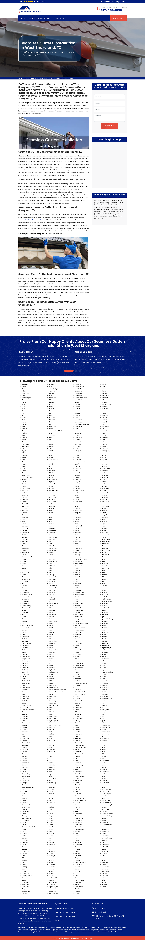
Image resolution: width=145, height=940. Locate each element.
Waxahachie (105, 771)
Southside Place (106, 608)
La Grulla (51, 858)
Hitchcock (51, 679)
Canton (24, 650)
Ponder (77, 816)
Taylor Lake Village (107, 672)
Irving (50, 756)
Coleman (24, 740)
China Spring (25, 698)
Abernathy (25, 384)
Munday (77, 636)
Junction (51, 798)
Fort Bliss (51, 488)
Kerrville (51, 827)
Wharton (104, 818)
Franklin (51, 504)
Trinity (103, 707)
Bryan (24, 610)
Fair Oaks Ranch (53, 446)
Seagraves (105, 517)
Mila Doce (78, 597)
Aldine (24, 402)
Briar (23, 583)
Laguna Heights (53, 887)
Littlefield (78, 464)
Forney (51, 486)
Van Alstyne (105, 738)
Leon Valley (78, 437)
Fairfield (51, 451)
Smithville (104, 579)
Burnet (24, 632)
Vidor (103, 752)
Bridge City (25, 588)
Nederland (78, 656)
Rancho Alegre (79, 880)
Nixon (77, 674)
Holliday (51, 683)
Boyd (23, 570)
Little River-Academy (81, 462)
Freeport (51, 508)
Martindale (78, 541)
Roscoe (104, 433)
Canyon (24, 654)
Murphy (77, 641)
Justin (50, 800)
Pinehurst (78, 796)
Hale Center (52, 608)
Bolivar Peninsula (27, 557)
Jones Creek (52, 785)
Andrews (24, 431)
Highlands (51, 674)
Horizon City (52, 701)
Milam (77, 599)
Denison (24, 847)
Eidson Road (52, 397)
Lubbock (77, 493)
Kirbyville (51, 840)
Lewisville (78, 444)
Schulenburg (105, 506)
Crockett (24, 798)
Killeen (51, 831)
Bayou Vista (25, 499)
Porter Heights (79, 829)
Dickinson (25, 860)
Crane (24, 794)
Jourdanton (52, 794)
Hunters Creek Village (55, 725)
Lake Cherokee (79, 386)
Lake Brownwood (54, 893)
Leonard (77, 440)
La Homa (51, 860)
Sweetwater (105, 659)
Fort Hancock (53, 493)
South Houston (106, 599)
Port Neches (79, 827)
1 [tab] (68, 371)
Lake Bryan (78, 384)
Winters (104, 860)
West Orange (105, 798)
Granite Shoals (53, 586)
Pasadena (78, 763)
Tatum (104, 667)
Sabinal (104, 455)
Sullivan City (105, 645)
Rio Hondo (105, 406)
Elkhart (51, 415)
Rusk (103, 453)
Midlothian (78, 590)
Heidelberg (52, 643)
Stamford (104, 628)
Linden (77, 457)
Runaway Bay (106, 451)
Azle (23, 468)
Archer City (25, 446)
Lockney (77, 477)
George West (53, 548)
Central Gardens (27, 681)
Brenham (25, 581)
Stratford (104, 641)
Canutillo (24, 652)
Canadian (25, 648)
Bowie (24, 568)
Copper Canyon (26, 774)
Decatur (24, 838)
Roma (103, 428)
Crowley (24, 809)
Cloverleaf (25, 732)
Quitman (77, 873)
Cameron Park (26, 643)
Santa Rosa (105, 497)
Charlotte (25, 690)
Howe (50, 710)
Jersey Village (52, 778)
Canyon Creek (26, 656)
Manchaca (78, 517)
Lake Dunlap (79, 391)
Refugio (104, 384)
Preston (77, 851)
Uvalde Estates (106, 732)
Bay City (24, 497)
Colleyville (25, 745)
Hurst (50, 732)
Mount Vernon (79, 630)
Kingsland (51, 833)
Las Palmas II (79, 422)
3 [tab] (79, 371)
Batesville (25, 495)
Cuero (24, 814)
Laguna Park (52, 889)
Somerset (104, 586)
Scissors (104, 508)
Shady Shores (106, 541)
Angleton (24, 433)
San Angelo (105, 464)
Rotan (103, 442)
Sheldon (104, 552)
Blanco (24, 546)
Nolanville (78, 679)
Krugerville (52, 844)
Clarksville (25, 718)
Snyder (104, 581)
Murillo (77, 639)
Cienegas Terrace (27, 705)
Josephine (51, 789)
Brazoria (24, 577)
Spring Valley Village (107, 619)
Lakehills (77, 402)
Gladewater (52, 557)
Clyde (23, 736)
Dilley (23, 862)
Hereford (51, 656)
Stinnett (104, 634)
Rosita (103, 440)
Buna (23, 623)
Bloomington (26, 548)
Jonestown (52, 787)
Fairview (51, 453)
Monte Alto (78, 617)
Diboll (24, 858)
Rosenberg (105, 437)
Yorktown (104, 884)
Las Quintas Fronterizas (82, 424)
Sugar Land (105, 643)
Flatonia (51, 473)
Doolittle (24, 871)
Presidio (77, 849)
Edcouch (51, 384)
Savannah (104, 499)
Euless (50, 437)
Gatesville (51, 546)
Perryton (77, 787)
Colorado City (26, 749)
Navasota (78, 654)
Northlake (78, 685)
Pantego (77, 756)
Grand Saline (52, 579)
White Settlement (107, 825)
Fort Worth (52, 499)
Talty (103, 665)
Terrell (103, 679)
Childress (24, 692)
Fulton (50, 526)
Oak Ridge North (80, 692)
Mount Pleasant (80, 628)
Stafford (104, 625)
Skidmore (104, 575)
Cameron (25, 641)
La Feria (51, 853)
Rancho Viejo (79, 882)
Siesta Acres (105, 568)
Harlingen (51, 623)
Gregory (51, 597)
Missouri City (79, 610)
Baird (23, 473)
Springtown (105, 621)
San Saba (104, 486)
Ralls (76, 875)
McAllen (77, 550)
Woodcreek (105, 869)
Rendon (104, 386)
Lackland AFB (53, 878)
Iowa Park (52, 752)
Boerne (24, 555)
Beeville (24, 513)
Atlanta (24, 459)
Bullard (24, 619)
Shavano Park (106, 550)
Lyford (77, 504)
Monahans (78, 612)
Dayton (24, 831)
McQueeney (78, 561)
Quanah (77, 867)
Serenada (104, 530)
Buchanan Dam (26, 612)
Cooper (24, 769)
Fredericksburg (53, 506)
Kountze (51, 842)
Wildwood (105, 840)
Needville (78, 659)
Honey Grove (53, 696)
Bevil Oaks (25, 535)
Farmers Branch (53, 459)
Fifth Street (52, 471)
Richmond (105, 397)
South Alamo (105, 597)
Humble (51, 723)
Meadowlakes (79, 563)
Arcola (24, 448)
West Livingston (106, 794)
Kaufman (51, 807)
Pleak (76, 811)
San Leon (104, 482)
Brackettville (25, 572)
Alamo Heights (26, 397)
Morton (77, 625)
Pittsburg (77, 802)
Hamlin (51, 619)
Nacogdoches (79, 643)
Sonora (104, 590)
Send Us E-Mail (100, 912)
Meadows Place (80, 566)
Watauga (104, 769)
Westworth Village (107, 816)
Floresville (52, 477)
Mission (77, 606)
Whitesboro (105, 829)
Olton (76, 712)
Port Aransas (79, 818)
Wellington (105, 780)
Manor (77, 519)
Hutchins (51, 734)
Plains (77, 805)
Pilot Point (78, 794)
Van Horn (104, 740)
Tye (103, 718)
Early (23, 889)
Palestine (78, 732)
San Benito (105, 471)
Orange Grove (79, 718)
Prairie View (78, 844)
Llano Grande (79, 473)
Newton (77, 672)
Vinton (103, 754)
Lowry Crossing (79, 490)
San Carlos (105, 473)
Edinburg (51, 393)
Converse (25, 767)
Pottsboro (78, 842)
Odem (77, 696)
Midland (77, 588)
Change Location (120, 1)
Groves (51, 601)
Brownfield (25, 597)
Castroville (25, 670)
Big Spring (25, 541)
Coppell (24, 771)
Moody (77, 621)
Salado (104, 462)
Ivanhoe (51, 763)
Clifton (24, 729)
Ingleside (51, 745)
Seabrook (104, 510)
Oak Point (78, 690)
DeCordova (25, 840)
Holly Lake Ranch (54, 685)
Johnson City (52, 783)
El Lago (51, 404)
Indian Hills (52, 740)
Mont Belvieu (79, 614)
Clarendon (25, 716)
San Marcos (105, 484)
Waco (103, 758)
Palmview (78, 740)
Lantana (77, 415)
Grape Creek (52, 588)
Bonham (24, 559)
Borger (24, 563)
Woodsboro (105, 871)
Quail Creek (78, 864)
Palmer (77, 736)
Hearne (51, 634)
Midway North (79, 592)
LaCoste (51, 880)
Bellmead (25, 517)
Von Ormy (105, 756)
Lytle (76, 506)
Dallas (24, 825)
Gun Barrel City (53, 603)
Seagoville (105, 515)
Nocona (77, 676)
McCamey (78, 552)
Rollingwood (105, 426)
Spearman (105, 612)
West (103, 787)
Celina (24, 676)
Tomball (104, 701)
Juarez (50, 796)
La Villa (51, 875)
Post (76, 833)
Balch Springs (26, 475)
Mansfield (78, 521)
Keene (50, 809)
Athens (24, 457)
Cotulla (24, 789)
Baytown (24, 502)
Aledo (24, 404)
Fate (50, 466)
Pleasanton (78, 814)
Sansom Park (106, 493)
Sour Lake (105, 594)
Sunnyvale (105, 652)
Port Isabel (78, 822)
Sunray (104, 654)
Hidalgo (51, 665)
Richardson (105, 393)
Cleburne (24, 725)
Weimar (104, 778)
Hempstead (52, 650)
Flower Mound (53, 479)
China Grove (25, 696)
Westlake (104, 807)
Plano (77, 809)
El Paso (51, 406)
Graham (51, 572)
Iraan (50, 754)
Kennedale (52, 820)
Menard (77, 575)
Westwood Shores (107, 814)
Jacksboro (52, 767)
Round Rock (105, 444)
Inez (50, 743)
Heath (50, 636)
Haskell (51, 628)
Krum (50, 847)
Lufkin (77, 497)
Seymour (104, 537)
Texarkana (105, 683)
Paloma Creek (79, 745)
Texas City (105, 685)
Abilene (24, 386)
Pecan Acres (78, 771)
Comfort (24, 760)
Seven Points (105, 535)
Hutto (50, 736)
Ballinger (24, 479)
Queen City (78, 869)
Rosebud (104, 435)
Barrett (24, 484)
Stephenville (105, 632)
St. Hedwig (105, 623)
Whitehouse (105, 827)
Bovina (24, 566)
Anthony (24, 442)
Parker (77, 760)
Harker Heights (53, 621)
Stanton (104, 630)
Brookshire (25, 592)
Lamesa (77, 409)
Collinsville (25, 747)
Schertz (104, 504)
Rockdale (104, 417)
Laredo (77, 417)
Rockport (104, 420)
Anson (24, 440)
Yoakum (104, 882)
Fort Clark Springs (54, 490)
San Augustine (106, 468)
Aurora (24, 464)
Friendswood (52, 515)
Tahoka (104, 663)
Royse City (105, 448)
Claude (24, 721)
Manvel (77, 524)
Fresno (51, 513)
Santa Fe (104, 495)
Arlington (24, 453)
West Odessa (106, 796)
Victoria (104, 749)
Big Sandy (25, 539)
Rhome (104, 391)
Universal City (106, 725)
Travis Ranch (105, 705)
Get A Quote (118, 18)
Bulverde (24, 621)
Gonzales (51, 570)
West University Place (108, 805)
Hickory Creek (53, 661)
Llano (76, 471)
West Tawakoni (106, 802)
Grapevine (52, 592)
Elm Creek (52, 417)
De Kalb (24, 833)
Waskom (104, 767)
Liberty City (78, 451)
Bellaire (24, 515)
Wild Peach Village (107, 838)
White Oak (105, 822)
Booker (24, 561)
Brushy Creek (26, 608)
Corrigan (24, 783)
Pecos (77, 778)
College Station (26, 743)
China (23, 694)
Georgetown (52, 550)
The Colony (105, 687)
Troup (103, 712)
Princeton (78, 856)
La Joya (51, 862)
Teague (104, 674)
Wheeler (104, 820)
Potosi (77, 840)
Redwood (78, 893)
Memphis (78, 572)
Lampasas (78, 411)
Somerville (105, 588)
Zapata (104, 887)
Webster (104, 776)
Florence (51, 475)
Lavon (77, 431)
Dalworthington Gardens (29, 827)
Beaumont (25, 506)
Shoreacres (105, 563)
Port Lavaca (78, 825)
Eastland (24, 893)
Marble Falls (78, 526)
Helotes (51, 645)
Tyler (103, 721)
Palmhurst (78, 738)
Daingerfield (25, 820)
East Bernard (26, 891)
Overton (77, 723)
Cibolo (24, 703)
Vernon (104, 747)
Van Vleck (104, 743)
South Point (105, 603)
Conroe (24, 765)
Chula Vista (25, 701)
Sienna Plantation (107, 566)
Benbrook (25, 528)
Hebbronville (52, 639)
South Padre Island (107, 601)
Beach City (25, 504)
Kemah (51, 814)
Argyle (24, 451)
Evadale (51, 440)
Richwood (105, 400)
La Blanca (52, 851)
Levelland (78, 442)
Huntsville (51, 729)
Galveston (52, 532)
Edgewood (52, 391)
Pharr (76, 791)
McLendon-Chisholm (81, 559)
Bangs (24, 482)
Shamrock (105, 548)
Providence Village (80, 862)
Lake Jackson (79, 393)
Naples (77, 645)
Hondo (51, 694)
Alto (23, 413)
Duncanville (25, 882)
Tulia (103, 716)
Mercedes (78, 577)
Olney (77, 710)
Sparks (104, 610)
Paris (76, 758)
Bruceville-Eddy (26, 606)
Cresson (24, 796)
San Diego (105, 475)
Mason (77, 544)
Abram (24, 389)
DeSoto (24, 853)
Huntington (52, 727)
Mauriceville (78, 548)
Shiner (103, 561)
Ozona (77, 727)
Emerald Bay (52, 426)
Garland (51, 544)
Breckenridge (26, 579)
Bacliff (24, 471)
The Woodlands (106, 692)
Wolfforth (104, 864)
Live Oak (77, 466)
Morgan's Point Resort (82, 623)
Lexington (78, 446)
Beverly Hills (25, 532)
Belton (24, 524)
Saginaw (104, 459)
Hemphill (51, 648)
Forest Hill (52, 484)
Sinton (103, 572)
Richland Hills (105, 395)
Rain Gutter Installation (64, 908)
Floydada (51, 482)
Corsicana (25, 785)
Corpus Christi (26, 780)
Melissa (77, 570)
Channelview (26, 687)
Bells (23, 519)
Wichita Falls (105, 836)
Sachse (104, 457)
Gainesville (52, 528)
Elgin (50, 413)
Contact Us (60, 18)
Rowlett (104, 446)
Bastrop (24, 493)
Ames (24, 426)
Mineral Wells (79, 603)
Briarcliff (24, 586)
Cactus (24, 634)
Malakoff (77, 515)
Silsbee (104, 570)
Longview (78, 482)
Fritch (50, 521)
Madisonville (78, 510)
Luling (77, 499)
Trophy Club (105, 710)
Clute (23, 734)
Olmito (77, 705)
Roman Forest (106, 431)
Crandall (24, 791)
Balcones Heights (27, 477)
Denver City (25, 851)
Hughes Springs (53, 721)
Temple (104, 676)
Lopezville (78, 484)
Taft (103, 661)
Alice (23, 406)
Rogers (104, 424)
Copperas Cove (26, 776)
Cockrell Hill (25, 738)
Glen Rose (52, 559)
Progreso (78, 858)
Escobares (52, 435)
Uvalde (104, 729)
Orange (77, 716)
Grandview (52, 581)
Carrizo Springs (26, 661)
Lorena (77, 486)
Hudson (51, 714)
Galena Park (52, 530)
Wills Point (105, 847)
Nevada (77, 661)
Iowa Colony (52, 749)
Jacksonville (52, 769)
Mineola (77, 601)
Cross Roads (26, 807)
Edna (50, 395)
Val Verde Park (106, 734)
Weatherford (105, 774)
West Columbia (106, 789)
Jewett (50, 780)
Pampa (77, 749)
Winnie (104, 856)
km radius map (109, 165)
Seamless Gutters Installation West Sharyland (59, 78)
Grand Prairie (52, 577)
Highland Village (53, 672)
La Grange (52, 856)
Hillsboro (51, 676)
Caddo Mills (25, 636)
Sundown (104, 650)
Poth (76, 838)
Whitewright (105, 831)
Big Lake (24, 537)
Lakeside (77, 404)
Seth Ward (105, 532)
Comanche (25, 754)
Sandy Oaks (105, 488)
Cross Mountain (27, 805)
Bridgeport (25, 590)
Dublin (24, 878)
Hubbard (51, 712)
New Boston (79, 663)
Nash (76, 648)
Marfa (77, 528)
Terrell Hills (105, 681)
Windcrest (105, 853)
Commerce (25, 763)
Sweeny (104, 656)
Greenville (51, 594)
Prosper (77, 860)
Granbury (51, 575)
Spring (103, 617)
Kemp (50, 816)
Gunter (51, 606)
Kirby (50, 838)
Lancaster (78, 413)
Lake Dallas (78, 389)
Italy (50, 758)
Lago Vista (52, 884)
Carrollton (25, 663)
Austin (24, 466)
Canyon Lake (26, 659)
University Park (106, 727)
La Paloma (52, 867)
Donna (24, 869)
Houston (51, 707)
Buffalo (24, 617)
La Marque (52, 864)
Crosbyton (25, 802)
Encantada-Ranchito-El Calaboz (58, 431)
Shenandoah (105, 555)
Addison (24, 391)
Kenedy (51, 818)
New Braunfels (79, 665)
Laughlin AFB (79, 426)
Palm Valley (78, 734)
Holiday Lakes (53, 681)
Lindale (77, 455)
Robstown (105, 415)
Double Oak (25, 873)
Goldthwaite (52, 566)
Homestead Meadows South (57, 692)
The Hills (104, 690)
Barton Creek (26, 488)
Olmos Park (78, 707)
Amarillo (24, 424)
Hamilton (51, 617)
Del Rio (24, 844)
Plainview (78, 807)
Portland (77, 831)
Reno (103, 389)
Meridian (77, 579)
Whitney (104, 833)
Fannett (51, 457)
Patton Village (79, 765)
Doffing (24, 867)
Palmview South (80, 743)
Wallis (103, 765)
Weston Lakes (106, 809)
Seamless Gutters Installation (66, 912)
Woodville (104, 873)
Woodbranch (105, 867)
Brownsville (25, 601)
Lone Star (78, 479)
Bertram (24, 530)
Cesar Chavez (26, 683)
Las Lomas (78, 420)
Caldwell (24, 639)
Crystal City (25, 811)
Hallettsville (52, 610)
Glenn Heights (53, 561)
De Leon (24, 836)
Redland (77, 891)
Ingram (51, 747)
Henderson (52, 652)
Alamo (24, 395)
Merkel (77, 581)
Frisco (50, 519)
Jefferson (51, 776)
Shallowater (105, 546)
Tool (103, 703)
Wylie (103, 880)
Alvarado (24, 417)
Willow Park (105, 844)
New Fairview (79, 667)
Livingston (78, 468)
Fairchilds (51, 448)
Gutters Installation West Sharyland (34, 78)
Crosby (24, 800)
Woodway (105, 875)
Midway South (79, 594)
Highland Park (53, 670)
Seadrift (104, 513)
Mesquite (78, 583)
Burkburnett (25, 628)
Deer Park (25, 842)
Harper (51, 625)
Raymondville (79, 887)
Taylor (103, 670)
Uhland (104, 723)
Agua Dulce (25, 393)
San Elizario (105, 477)
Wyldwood (105, 878)
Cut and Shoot (26, 818)
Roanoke (104, 411)
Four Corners (53, 502)
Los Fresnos (78, 488)
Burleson (24, 630)
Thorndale (105, 694)
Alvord (24, 422)
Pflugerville (78, 789)
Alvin (23, 420)
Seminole (104, 528)
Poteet (77, 836)
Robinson (104, 413)
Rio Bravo (105, 402)
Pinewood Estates (80, 798)
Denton (24, 849)
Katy (50, 805)
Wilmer (104, 849)
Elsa (50, 424)
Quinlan (77, 871)
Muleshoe (78, 634)
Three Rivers (105, 696)
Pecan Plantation (80, 776)
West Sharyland (106, 800)
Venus (103, 745)
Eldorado (51, 409)
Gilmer (51, 555)
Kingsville (51, 836)
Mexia (77, 586)
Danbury (24, 829)
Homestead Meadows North (57, 690)
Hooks (51, 698)
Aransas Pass (26, 444)
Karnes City (52, 802)
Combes (24, 756)
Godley (51, 563)
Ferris (50, 468)
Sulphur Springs (106, 648)
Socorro (104, 583)
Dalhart (24, 822)
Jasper (50, 774)
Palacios (77, 729)
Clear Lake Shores (27, 723)
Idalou (50, 738)
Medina (77, 568)
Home (23, 18)
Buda (23, 614)
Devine (24, 856)
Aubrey (24, 462)
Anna (23, 435)
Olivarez (77, 703)
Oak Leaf (78, 687)
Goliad (50, 568)
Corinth (24, 778)
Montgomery (79, 619)
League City (78, 433)
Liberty (77, 448)
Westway (104, 811)
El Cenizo (51, 402)
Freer (50, 510)
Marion (77, 530)
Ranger (77, 884)
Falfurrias (51, 455)
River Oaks (105, 409)
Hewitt (51, 659)
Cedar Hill (25, 672)
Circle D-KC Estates (28, 710)
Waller (103, 763)
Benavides (25, 526)
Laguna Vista (52, 891)
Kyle (50, 849)
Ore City (77, 721)
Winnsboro (105, 858)
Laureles (77, 428)
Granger (51, 583)
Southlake (105, 606)
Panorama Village (80, 754)
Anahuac (24, 428)
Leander (77, 435)
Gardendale (52, 539)
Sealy (103, 519)
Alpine (24, 411)
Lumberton (78, 502)
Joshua (51, 791)
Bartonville (25, 490)
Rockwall (104, 422)
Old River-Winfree (80, 701)
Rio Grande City (106, 404)
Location (58, 920)
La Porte (51, 869)
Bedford (24, 508)
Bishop (24, 544)
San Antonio (105, 466)
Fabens (51, 444)
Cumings (24, 816)
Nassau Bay (78, 650)
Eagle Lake (25, 884)
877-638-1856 (111, 10)
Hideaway (51, 667)
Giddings (51, 552)
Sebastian (104, 521)
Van (103, 736)
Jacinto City (52, 765)
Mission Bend (79, 608)
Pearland (77, 767)
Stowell (104, 639)
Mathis (77, 546)
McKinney (78, 557)
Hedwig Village (53, 641)
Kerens (51, 822)
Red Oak (77, 889)
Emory (51, 428)
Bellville (24, 521)
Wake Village (105, 760)
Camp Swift (25, 645)
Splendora (105, 614)
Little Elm (78, 459)
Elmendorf (52, 420)
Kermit (51, 825)
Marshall (77, 537)
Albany (24, 400)
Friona (50, 517)
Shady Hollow (106, 539)
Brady (24, 575)
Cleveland (25, 727)
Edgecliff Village (53, 389)
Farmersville (52, 462)
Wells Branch (105, 783)
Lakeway (77, 406)
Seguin (104, 524)
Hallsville (51, 612)
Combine (24, 758)
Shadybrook (105, 544)
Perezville (78, 785)
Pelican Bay (78, 780)
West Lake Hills (106, 791)
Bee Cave (25, 510)
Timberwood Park (107, 698)
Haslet (50, 630)
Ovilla (76, 725)
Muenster (78, 632)
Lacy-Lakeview (53, 882)
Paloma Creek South (81, 747)
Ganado (51, 535)
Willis (103, 842)
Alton (23, 415)
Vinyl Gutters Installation (65, 916)
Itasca (50, 760)
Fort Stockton (53, 497)
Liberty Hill (78, 453)
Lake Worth (78, 400)
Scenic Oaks (105, 502)
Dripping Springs (27, 875)
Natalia (77, 652)
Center (24, 679)
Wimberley (105, 851)
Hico (50, 663)
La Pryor (51, 871)
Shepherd (104, 557)
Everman (51, 442)
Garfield (51, 541)
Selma (103, 526)
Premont (77, 847)
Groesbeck (52, 599)
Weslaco (104, 785)
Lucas (77, 495)
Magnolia (78, 513)
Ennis (50, 433)
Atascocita (25, 455)
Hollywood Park (53, 687)
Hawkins (51, 632)
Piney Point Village (80, 800)
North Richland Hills (81, 683)
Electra (51, 411)
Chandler (24, 685)
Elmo (50, 422)
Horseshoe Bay (53, 705)
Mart (76, 539)
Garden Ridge (53, 537)
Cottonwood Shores (28, 787)
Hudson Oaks (53, 718)
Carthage (25, 665)
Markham (78, 532)
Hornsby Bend (53, 703)
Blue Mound (25, 552)
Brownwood (25, 603)
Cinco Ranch (25, 707)
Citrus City (25, 714)
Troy (103, 714)
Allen (23, 409)
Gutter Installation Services (39, 18)
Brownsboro (26, 599)
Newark (77, 670)
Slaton (103, 577)
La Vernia (51, 873)
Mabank (77, 508)
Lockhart (77, 475)
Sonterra (104, 592)
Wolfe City (105, 862)
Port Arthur (78, 820)
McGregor (78, 555)
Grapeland (52, 590)
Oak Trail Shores (80, 694)
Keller (50, 811)
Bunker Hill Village (27, 625)
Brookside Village (27, 594)
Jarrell (50, 771)
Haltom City (52, 614)
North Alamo (79, 681)
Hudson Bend (53, 716)
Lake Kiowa (78, 395)
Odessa (77, 698)
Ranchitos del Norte (81, 878)
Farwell (51, 464)
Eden (50, 386)
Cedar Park (25, 674)
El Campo (51, 400)
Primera (77, 853)
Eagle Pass (25, 887)
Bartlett (24, 486)
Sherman (104, 559)
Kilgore (51, 829)
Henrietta (51, 654)
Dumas (24, 880)
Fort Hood (52, 495)
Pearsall (77, 769)
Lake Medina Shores (81, 397)
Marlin (77, 535)
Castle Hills (25, 667)
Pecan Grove (79, 774)
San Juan (104, 479)
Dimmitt (24, 864)
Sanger (104, 490)
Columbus (25, 752)
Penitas (77, 783)
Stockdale (104, 636)
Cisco (23, 712)
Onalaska (78, 714)
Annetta (24, 437)
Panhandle (78, 752)
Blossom (24, 550)
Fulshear (51, 524)
